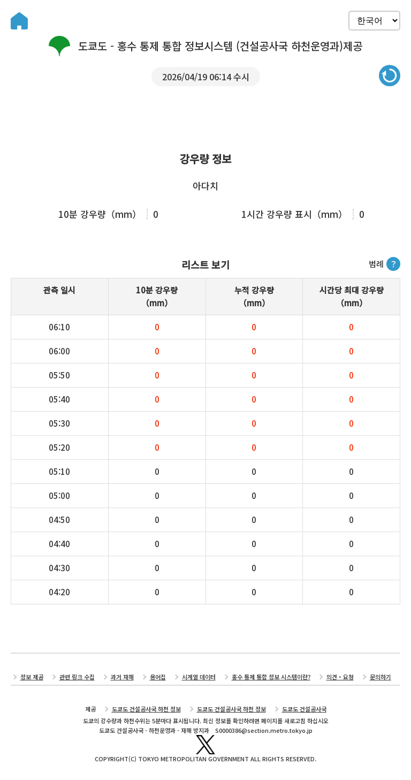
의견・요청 (340, 676)
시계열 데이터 (199, 676)
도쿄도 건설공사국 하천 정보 (146, 709)
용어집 (158, 676)
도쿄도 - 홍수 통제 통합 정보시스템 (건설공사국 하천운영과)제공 (205, 46)
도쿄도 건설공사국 (304, 709)
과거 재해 (122, 676)
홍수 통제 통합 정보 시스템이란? (271, 676)
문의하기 (380, 676)
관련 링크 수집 (77, 676)
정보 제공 (31, 676)
